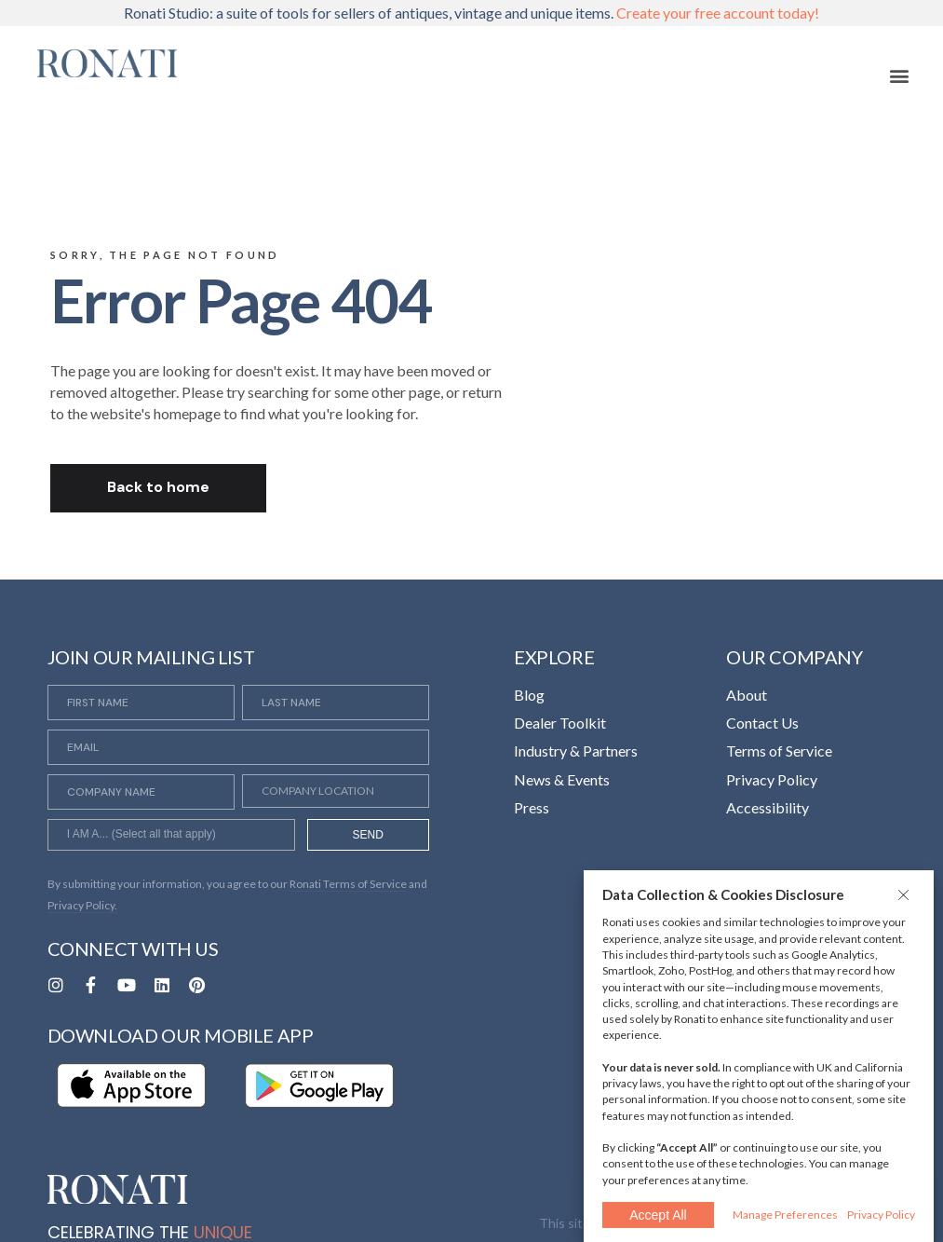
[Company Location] (335, 791)
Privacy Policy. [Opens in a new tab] (82, 905)
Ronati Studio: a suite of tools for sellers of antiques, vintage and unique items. (471, 12)
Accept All (657, 1215)
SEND (368, 834)
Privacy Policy (881, 1215)
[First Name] (141, 702)
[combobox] (171, 835)
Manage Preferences (785, 1215)
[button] (905, 894)
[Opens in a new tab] (55, 984)
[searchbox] (171, 836)
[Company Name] (141, 792)
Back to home (158, 487)
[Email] (238, 747)
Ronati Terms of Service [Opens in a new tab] (348, 884)
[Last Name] (335, 702)
